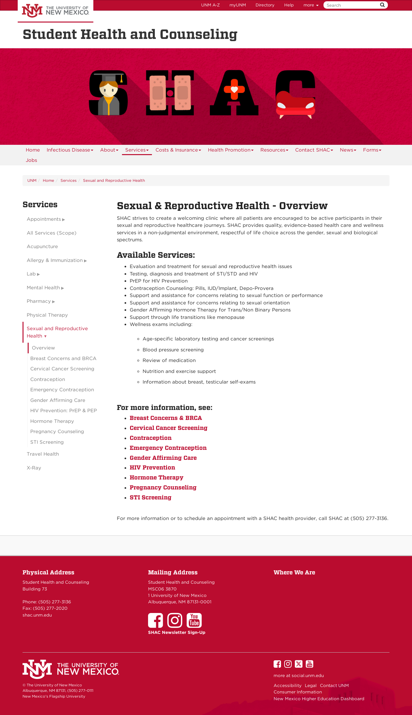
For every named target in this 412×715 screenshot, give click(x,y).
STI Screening (151, 497)
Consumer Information (298, 691)
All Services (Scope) (52, 233)
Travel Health (43, 454)
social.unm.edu (308, 675)
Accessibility (288, 685)
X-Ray (34, 468)
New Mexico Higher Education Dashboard (319, 698)
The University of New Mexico (55, 11)
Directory (265, 5)
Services (137, 151)
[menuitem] (33, 150)
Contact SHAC (314, 151)
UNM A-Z (210, 5)
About (109, 151)
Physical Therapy (47, 315)
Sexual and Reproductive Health (114, 180)
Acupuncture (42, 246)
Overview (43, 348)
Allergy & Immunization (55, 260)
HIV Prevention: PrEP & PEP (63, 410)
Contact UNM (334, 685)
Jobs (31, 160)
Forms (372, 151)
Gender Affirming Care (163, 457)
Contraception (151, 437)
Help (289, 5)
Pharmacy (39, 301)
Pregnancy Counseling (163, 487)
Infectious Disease (70, 151)
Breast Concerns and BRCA (63, 358)
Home (33, 150)
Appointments (44, 219)
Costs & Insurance (178, 151)
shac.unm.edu (37, 615)
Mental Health (43, 288)
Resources (274, 151)
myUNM (237, 5)
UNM (31, 180)
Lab (31, 274)
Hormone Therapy (156, 477)
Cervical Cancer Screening (169, 427)
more (311, 5)
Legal (311, 685)
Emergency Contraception (168, 447)
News (348, 151)
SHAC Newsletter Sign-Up (176, 632)
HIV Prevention (152, 467)
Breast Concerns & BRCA (166, 417)
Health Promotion (231, 151)
